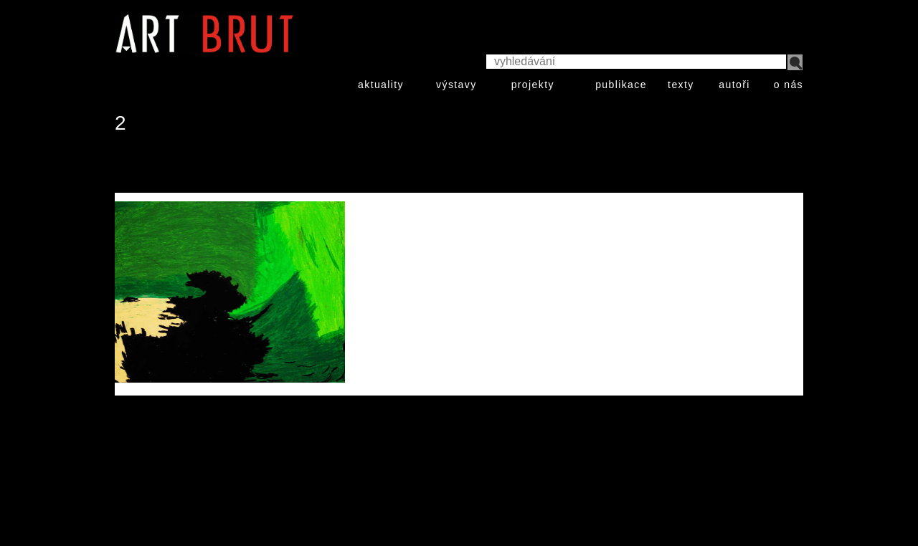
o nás (788, 84)
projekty (532, 84)
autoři (734, 84)
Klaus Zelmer (163, 166)
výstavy (456, 84)
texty (681, 84)
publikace (621, 84)
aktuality (381, 84)
